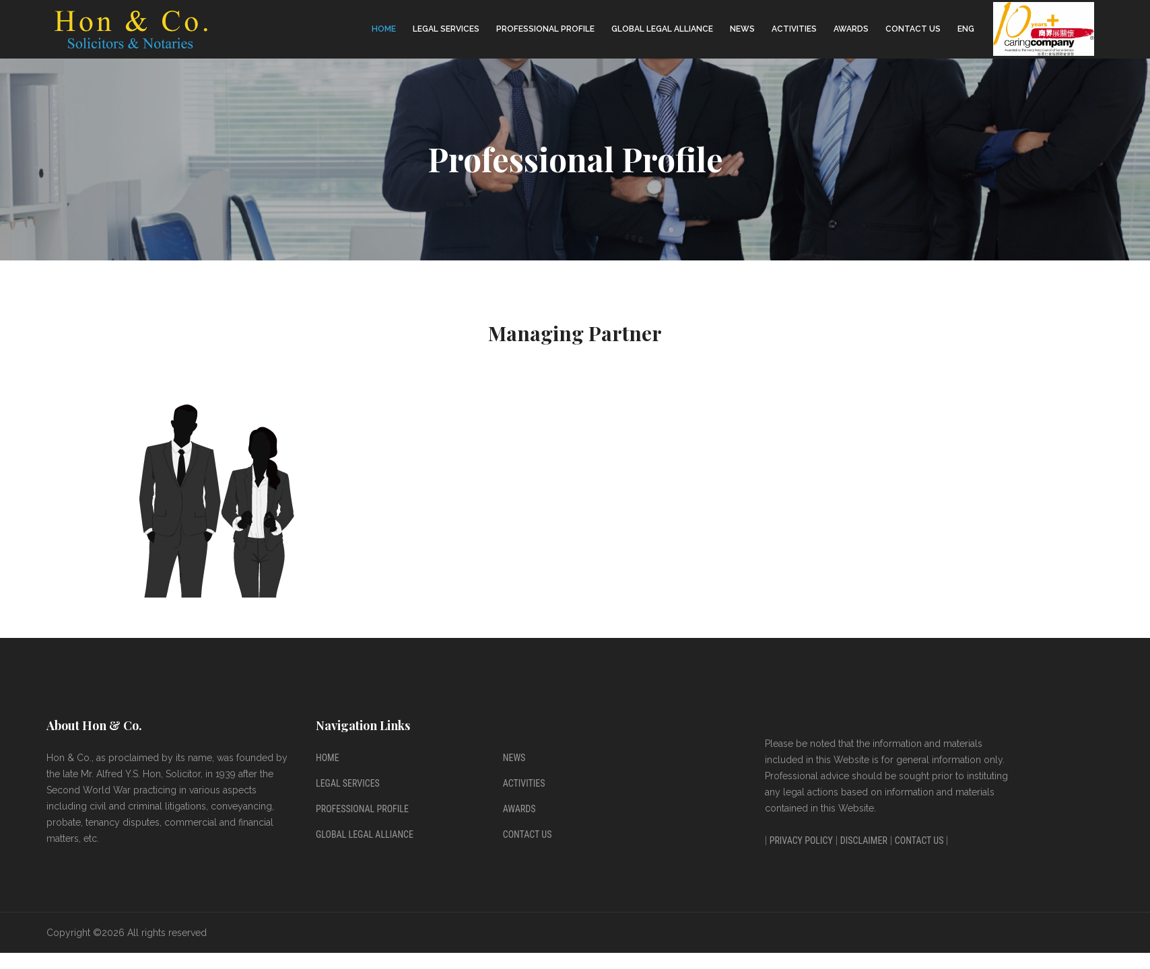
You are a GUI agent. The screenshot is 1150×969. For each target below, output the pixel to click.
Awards (851, 29)
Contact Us (913, 29)
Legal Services (348, 783)
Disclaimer (863, 840)
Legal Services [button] (446, 29)
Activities (794, 29)
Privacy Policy (801, 840)
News (742, 29)
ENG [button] (965, 29)
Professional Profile (362, 808)
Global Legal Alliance (662, 29)
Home (384, 29)
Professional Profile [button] (545, 29)
